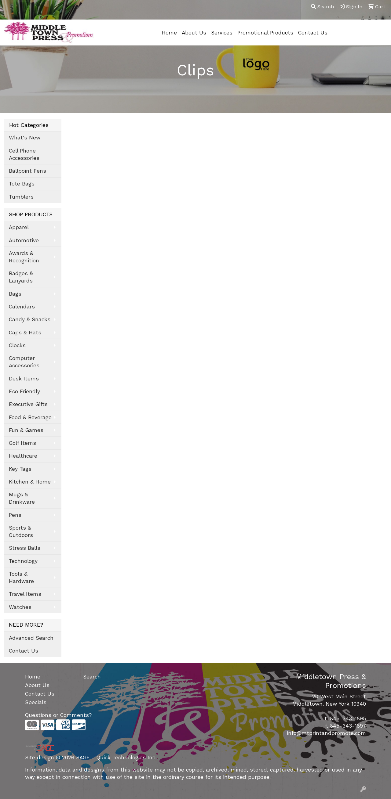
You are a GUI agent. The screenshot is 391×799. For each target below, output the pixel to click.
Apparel (19, 227)
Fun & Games (26, 430)
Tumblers (21, 197)
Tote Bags (22, 184)
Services (221, 33)
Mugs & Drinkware (22, 498)
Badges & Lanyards (21, 277)
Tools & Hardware (21, 577)
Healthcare (23, 456)
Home (169, 33)
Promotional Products (265, 33)
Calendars (22, 307)
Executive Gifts (28, 404)
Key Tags (20, 469)
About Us (194, 33)
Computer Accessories (24, 362)
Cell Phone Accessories (24, 154)
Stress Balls (24, 548)
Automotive (24, 240)
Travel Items (25, 594)
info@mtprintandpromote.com (326, 733)
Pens (15, 515)
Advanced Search (31, 638)
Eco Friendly (24, 391)
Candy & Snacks (29, 319)
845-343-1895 (348, 718)
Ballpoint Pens (27, 171)
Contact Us (312, 33)
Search (322, 6)
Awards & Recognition (24, 257)
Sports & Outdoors (21, 531)
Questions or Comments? (58, 715)
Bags (15, 294)
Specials (35, 702)
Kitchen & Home (30, 482)
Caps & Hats (25, 332)
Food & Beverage (30, 417)
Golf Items (22, 443)
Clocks (17, 345)
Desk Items (24, 379)
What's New (24, 138)
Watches (20, 607)
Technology (23, 561)
